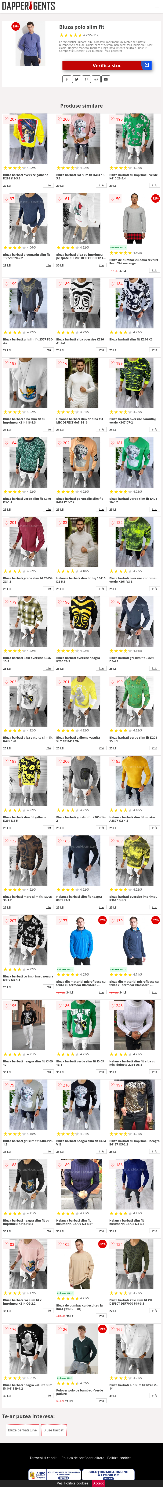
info (48, 185)
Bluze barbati (54, 1430)
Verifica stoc (122, 65)
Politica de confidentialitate (83, 1458)
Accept (98, 1483)
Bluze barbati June (22, 1430)
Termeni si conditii (44, 1458)
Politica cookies (119, 1458)
